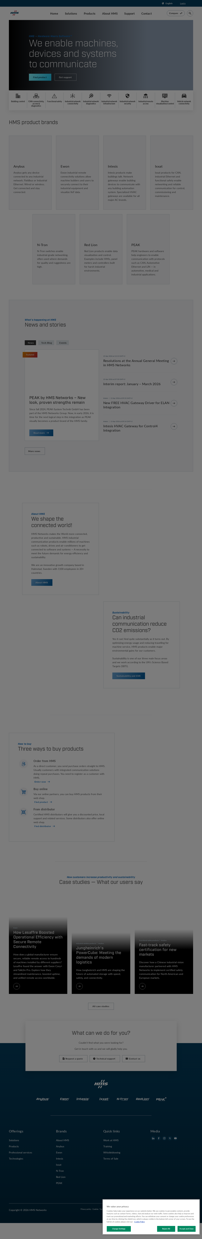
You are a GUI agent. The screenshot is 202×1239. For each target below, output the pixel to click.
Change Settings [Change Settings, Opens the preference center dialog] (119, 1228)
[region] (151, 1217)
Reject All (166, 1228)
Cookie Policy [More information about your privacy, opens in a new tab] (139, 1222)
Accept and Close (186, 1228)
